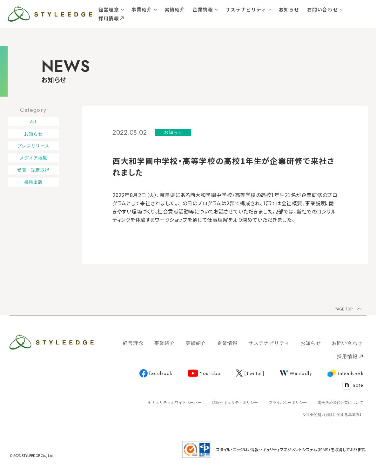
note (352, 385)
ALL (33, 122)
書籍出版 (33, 182)
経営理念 (108, 9)
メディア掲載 (33, 158)
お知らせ (289, 9)
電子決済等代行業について (340, 402)
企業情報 (202, 9)
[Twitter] (250, 373)
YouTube (204, 373)
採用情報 (111, 18)
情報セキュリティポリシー (235, 402)
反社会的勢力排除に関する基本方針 (332, 415)
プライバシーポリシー (288, 402)
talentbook (345, 373)
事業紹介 (141, 9)
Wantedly (296, 373)
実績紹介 (174, 9)
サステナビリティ (245, 9)
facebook (155, 373)
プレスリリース (33, 146)
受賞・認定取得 (33, 170)
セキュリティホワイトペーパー (174, 402)
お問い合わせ (322, 9)
